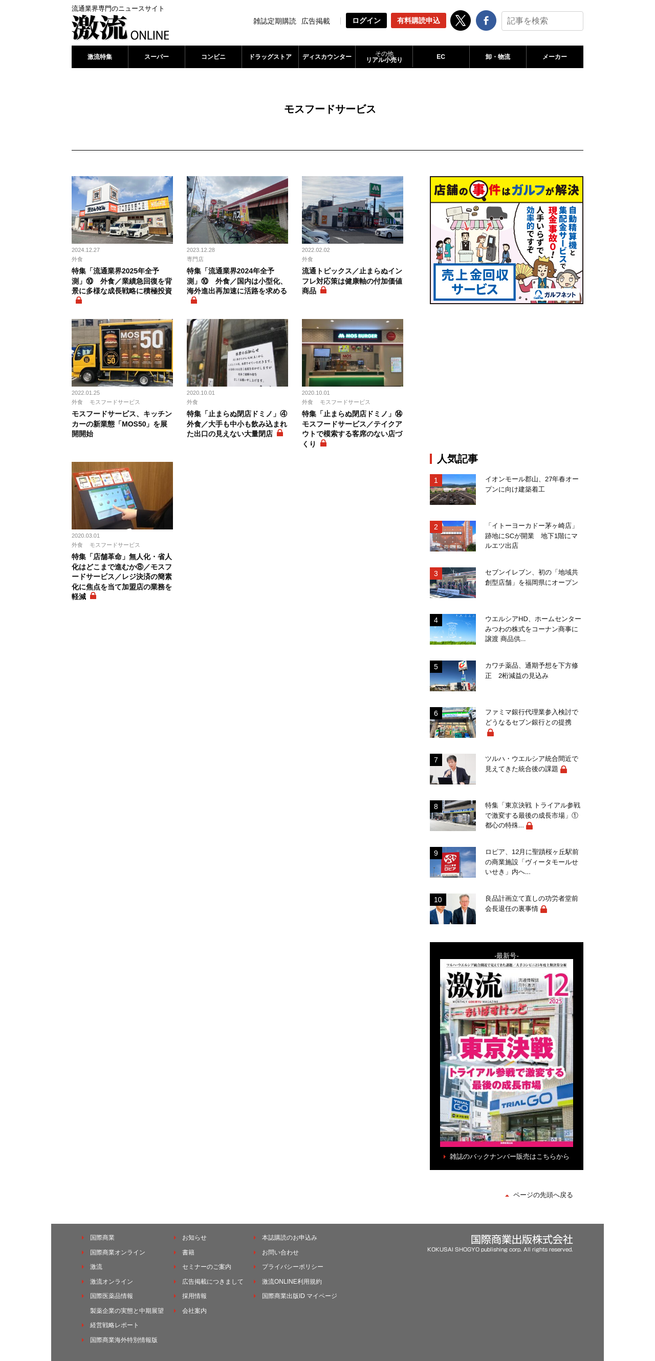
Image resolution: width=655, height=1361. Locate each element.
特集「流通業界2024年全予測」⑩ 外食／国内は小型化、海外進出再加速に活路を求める (237, 281)
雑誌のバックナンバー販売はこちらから (510, 1156)
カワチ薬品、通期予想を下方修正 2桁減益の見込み (531, 670)
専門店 (195, 259)
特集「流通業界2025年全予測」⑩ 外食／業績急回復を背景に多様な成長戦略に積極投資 (122, 281)
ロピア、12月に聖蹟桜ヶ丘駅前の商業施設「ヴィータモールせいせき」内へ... (532, 862)
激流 (96, 1267)
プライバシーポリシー (292, 1267)
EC (440, 56)
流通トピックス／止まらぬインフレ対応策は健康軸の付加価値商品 (352, 281)
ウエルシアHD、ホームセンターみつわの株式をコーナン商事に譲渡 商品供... (533, 629)
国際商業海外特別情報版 (124, 1340)
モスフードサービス (115, 402)
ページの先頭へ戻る (543, 1195)
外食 (77, 259)
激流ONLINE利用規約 (292, 1282)
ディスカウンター (327, 56)
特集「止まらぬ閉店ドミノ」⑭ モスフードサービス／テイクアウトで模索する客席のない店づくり (352, 429)
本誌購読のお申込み (289, 1238)
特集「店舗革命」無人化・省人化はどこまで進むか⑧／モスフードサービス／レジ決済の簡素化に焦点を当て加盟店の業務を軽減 (122, 576)
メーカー (554, 56)
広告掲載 (315, 21)
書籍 (188, 1252)
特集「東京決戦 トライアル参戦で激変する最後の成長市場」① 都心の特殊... (534, 815)
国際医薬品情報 (111, 1296)
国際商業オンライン (117, 1252)
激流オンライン (111, 1282)
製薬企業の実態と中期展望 (127, 1311)
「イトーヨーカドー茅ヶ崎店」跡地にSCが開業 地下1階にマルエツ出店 (531, 535)
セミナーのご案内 (206, 1267)
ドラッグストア (270, 56)
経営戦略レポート (114, 1325)
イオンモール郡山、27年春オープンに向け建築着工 (532, 484)
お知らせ (194, 1238)
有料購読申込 (418, 20)
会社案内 (194, 1311)
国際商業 (102, 1238)
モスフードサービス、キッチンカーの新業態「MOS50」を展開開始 (122, 424)
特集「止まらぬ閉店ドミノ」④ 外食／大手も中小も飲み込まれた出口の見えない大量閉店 (237, 424)
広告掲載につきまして (213, 1282)
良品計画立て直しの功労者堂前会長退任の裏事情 (531, 903)
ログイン (366, 20)
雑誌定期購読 (274, 21)
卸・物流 (498, 56)
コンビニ (213, 56)
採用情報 (194, 1296)
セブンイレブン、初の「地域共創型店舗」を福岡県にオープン (531, 577)
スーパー (156, 56)
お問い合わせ (280, 1252)
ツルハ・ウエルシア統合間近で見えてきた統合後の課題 (531, 764)
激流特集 (100, 56)
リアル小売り (384, 56)
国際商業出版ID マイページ (299, 1296)
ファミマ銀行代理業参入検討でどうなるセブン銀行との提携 (531, 717)
